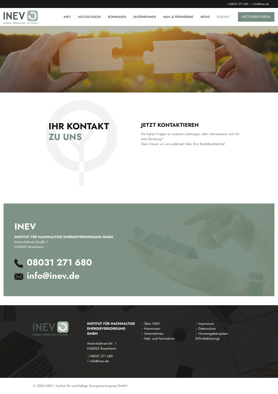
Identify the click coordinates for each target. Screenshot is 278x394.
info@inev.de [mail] (261, 4)
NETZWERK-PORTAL (256, 16)
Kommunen (150, 328)
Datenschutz (205, 328)
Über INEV (150, 323)
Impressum (204, 323)
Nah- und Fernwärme (158, 338)
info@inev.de (53, 275)
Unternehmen (152, 333)
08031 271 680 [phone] (239, 4)
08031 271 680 (59, 262)
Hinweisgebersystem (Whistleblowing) (211, 336)
